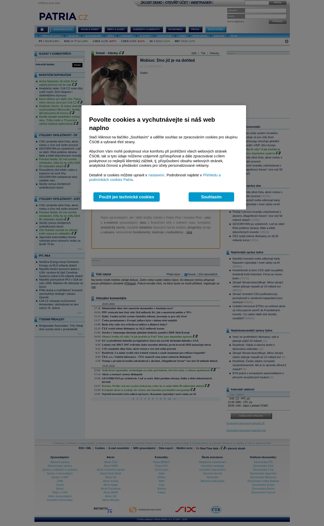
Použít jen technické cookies (126, 197)
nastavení (156, 175)
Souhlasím (211, 197)
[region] (164, 157)
